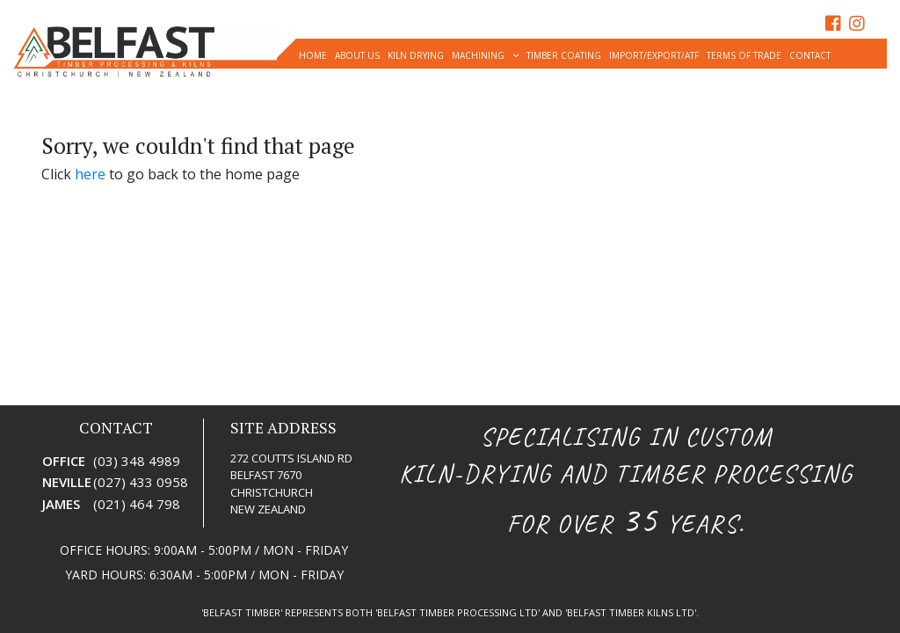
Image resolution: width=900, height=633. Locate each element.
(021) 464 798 (136, 504)
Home (313, 55)
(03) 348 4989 (136, 460)
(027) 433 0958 (140, 482)
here (90, 174)
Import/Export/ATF (654, 55)
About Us (357, 55)
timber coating (563, 55)
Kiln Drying (416, 55)
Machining (478, 55)
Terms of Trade (744, 55)
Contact (810, 55)
